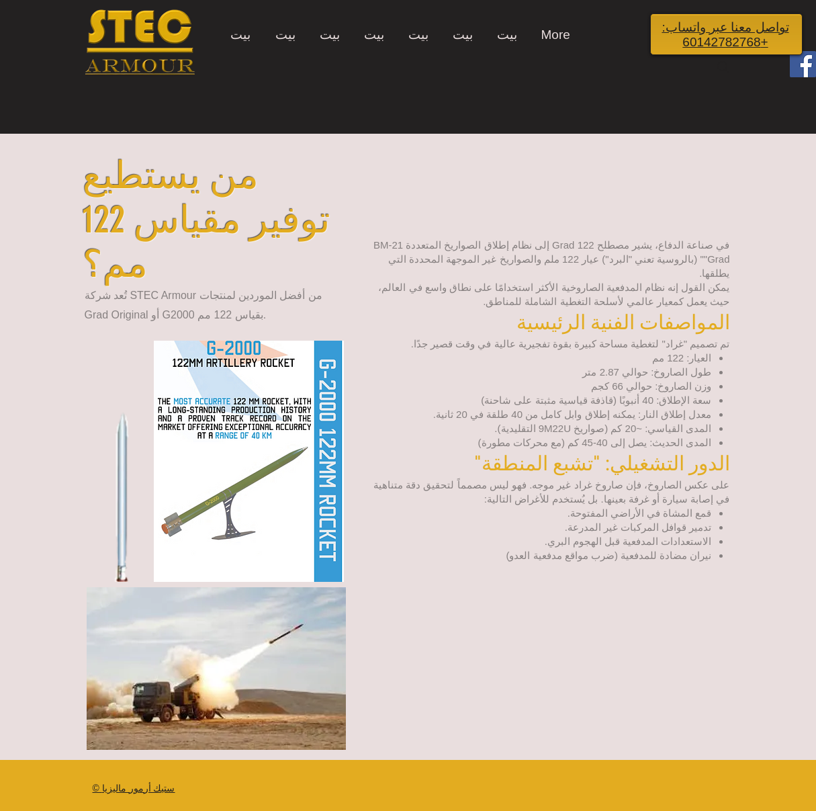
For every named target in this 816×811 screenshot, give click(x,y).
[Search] (723, 67)
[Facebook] (803, 64)
